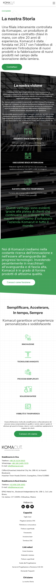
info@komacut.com (15, 466)
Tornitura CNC (27, 540)
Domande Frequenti (27, 571)
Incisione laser (27, 536)
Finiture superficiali (27, 559)
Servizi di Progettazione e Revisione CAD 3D (27, 567)
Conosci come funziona (18, 282)
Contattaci (12, 66)
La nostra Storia (28, 581)
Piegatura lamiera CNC (27, 521)
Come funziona (27, 551)
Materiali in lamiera (27, 555)
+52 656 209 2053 (17, 484)
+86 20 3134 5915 (17, 460)
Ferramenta (27, 533)
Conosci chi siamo (28, 433)
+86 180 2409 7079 (20, 463)
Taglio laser (27, 517)
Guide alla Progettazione (27, 563)
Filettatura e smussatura (27, 525)
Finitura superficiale (27, 529)
